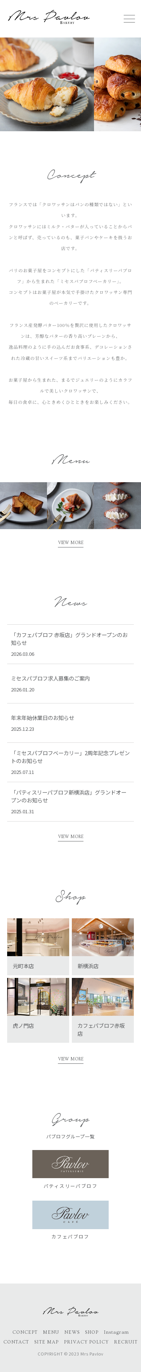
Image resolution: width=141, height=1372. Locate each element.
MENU (51, 1332)
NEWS (72, 1332)
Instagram (116, 1332)
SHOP (92, 1332)
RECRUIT (126, 1342)
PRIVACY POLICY (86, 1342)
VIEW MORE (70, 542)
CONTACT (16, 1342)
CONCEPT (25, 1332)
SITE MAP (46, 1342)
